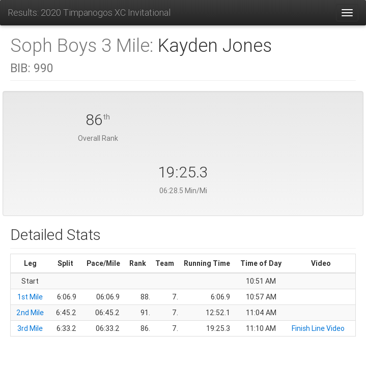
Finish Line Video (318, 328)
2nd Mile (30, 312)
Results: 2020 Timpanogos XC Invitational (89, 12)
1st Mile (30, 296)
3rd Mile (30, 328)
